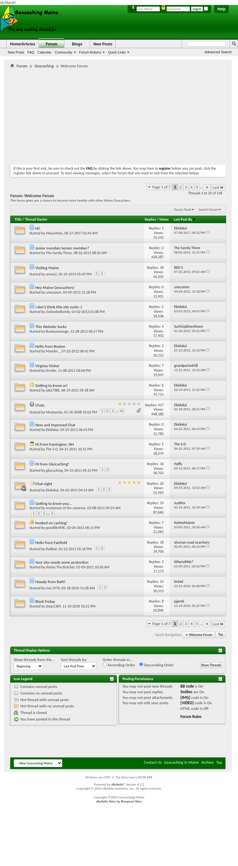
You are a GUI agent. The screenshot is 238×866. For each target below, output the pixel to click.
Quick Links (117, 52)
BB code (187, 686)
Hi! (37, 228)
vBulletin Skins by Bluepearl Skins (119, 801)
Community (63, 52)
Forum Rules (190, 716)
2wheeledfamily (58, 312)
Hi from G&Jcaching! (52, 464)
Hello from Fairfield (51, 542)
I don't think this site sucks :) (58, 307)
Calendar (45, 52)
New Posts (16, 52)
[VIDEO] (187, 702)
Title (18, 219)
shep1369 (53, 606)
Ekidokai (52, 430)
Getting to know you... (53, 503)
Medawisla (54, 412)
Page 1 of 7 (161, 187)
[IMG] (185, 697)
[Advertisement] (83, 115)
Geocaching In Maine (181, 762)
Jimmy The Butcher (60, 567)
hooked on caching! (51, 522)
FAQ (31, 52)
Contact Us (153, 762)
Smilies (186, 691)
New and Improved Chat (55, 425)
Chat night (43, 483)
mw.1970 (53, 588)
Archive (207, 762)
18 (162, 267)
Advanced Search (218, 52)
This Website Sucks (50, 326)
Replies (150, 219)
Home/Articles (22, 44)
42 (121, 411)
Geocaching (43, 66)
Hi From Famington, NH (54, 444)
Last (218, 187)
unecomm (53, 292)
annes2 (51, 274)
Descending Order (156, 664)
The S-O (52, 449)
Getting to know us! (51, 385)
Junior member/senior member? (62, 248)
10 (162, 581)
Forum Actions (90, 52)
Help (221, 9)
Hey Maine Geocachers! (54, 287)
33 (162, 503)
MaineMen (54, 233)
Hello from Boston (50, 346)
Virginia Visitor (47, 365)
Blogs (77, 44)
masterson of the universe (66, 508)
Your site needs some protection (62, 562)
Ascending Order (119, 664)
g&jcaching (54, 470)
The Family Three (59, 253)
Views (164, 219)
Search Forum (208, 210)
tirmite (51, 370)
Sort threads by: (74, 659)
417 (161, 405)
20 (162, 483)
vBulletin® (118, 784)
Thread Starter (36, 219)
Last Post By (185, 219)
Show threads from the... (34, 659)
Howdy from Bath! (50, 581)
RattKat (51, 549)
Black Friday (45, 601)
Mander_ (53, 351)
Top (220, 635)
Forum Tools (182, 210)
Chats (39, 405)
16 (162, 464)
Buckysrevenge (57, 331)
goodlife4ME (55, 527)
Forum (51, 44)
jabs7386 (53, 390)
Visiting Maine (47, 267)
